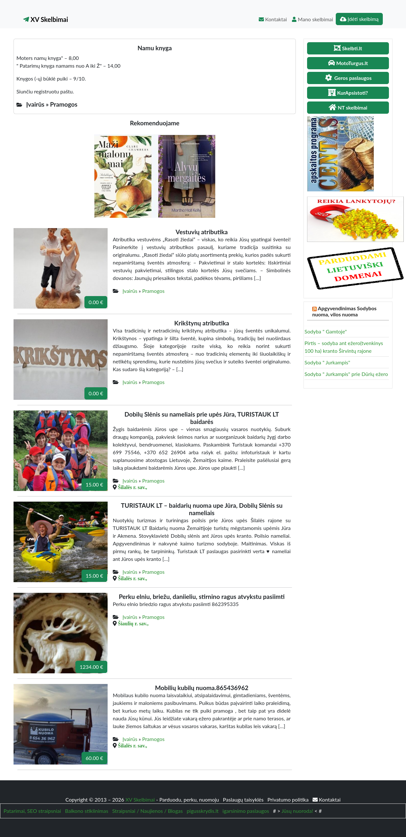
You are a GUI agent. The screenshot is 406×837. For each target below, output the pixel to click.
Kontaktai (273, 19)
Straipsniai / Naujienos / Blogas (147, 811)
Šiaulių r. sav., (133, 623)
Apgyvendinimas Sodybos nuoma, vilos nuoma (344, 311)
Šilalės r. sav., (132, 487)
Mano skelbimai (312, 19)
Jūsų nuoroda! (297, 811)
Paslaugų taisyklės (244, 799)
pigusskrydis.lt (202, 811)
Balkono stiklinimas (86, 811)
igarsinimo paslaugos (246, 811)
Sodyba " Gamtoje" (325, 331)
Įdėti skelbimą (359, 19)
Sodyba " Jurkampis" (327, 362)
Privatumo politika (288, 799)
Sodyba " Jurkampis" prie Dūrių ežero (346, 374)
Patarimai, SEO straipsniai (32, 811)
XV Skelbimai (45, 19)
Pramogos (153, 291)
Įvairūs (129, 291)
